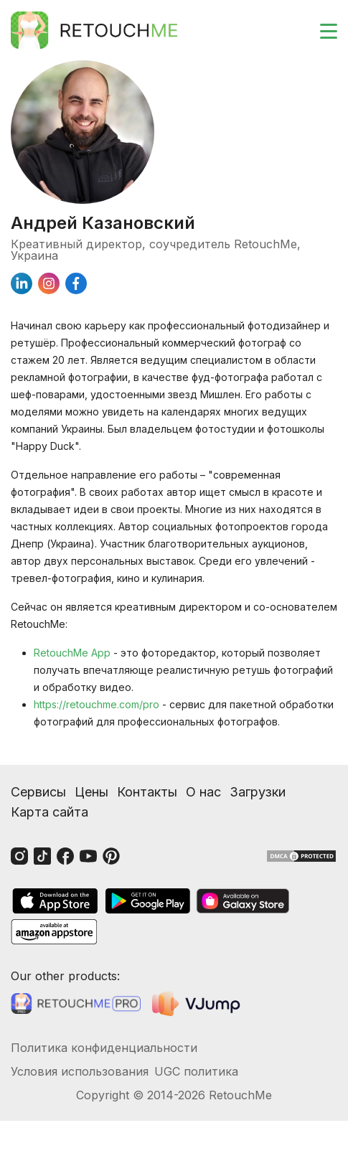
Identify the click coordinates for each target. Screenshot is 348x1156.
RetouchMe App (72, 653)
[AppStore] (55, 900)
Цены (91, 791)
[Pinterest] (111, 855)
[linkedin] (21, 283)
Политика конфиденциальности (104, 1047)
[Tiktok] (42, 855)
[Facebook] (65, 855)
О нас (203, 791)
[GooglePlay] (147, 900)
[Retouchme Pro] (76, 1004)
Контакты (147, 791)
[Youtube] (88, 855)
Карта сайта (49, 811)
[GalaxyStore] (242, 900)
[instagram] (49, 283)
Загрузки (258, 791)
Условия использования (80, 1071)
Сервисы (38, 791)
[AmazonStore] (54, 931)
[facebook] (76, 283)
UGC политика (196, 1071)
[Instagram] (19, 855)
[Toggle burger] (320, 30)
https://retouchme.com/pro (96, 704)
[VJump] (197, 1003)
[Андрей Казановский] (174, 132)
